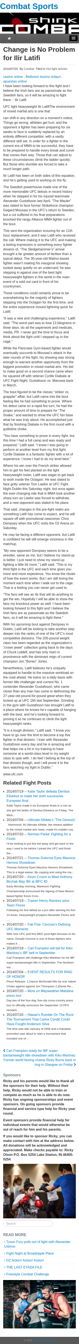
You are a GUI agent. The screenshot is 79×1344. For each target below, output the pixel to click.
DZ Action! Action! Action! (25, 1260)
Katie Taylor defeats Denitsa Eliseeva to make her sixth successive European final (38, 796)
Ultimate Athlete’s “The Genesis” (52, 820)
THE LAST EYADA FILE (24, 1267)
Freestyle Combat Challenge (27, 1274)
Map (52, 1340)
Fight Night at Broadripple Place (30, 1253)
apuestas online (15, 81)
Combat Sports (29, 6)
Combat (28, 69)
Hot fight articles (56, 69)
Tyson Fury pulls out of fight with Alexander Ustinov (37, 1244)
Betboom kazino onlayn (43, 77)
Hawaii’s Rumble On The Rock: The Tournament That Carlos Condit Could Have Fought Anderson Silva (40, 1019)
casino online (13, 77)
